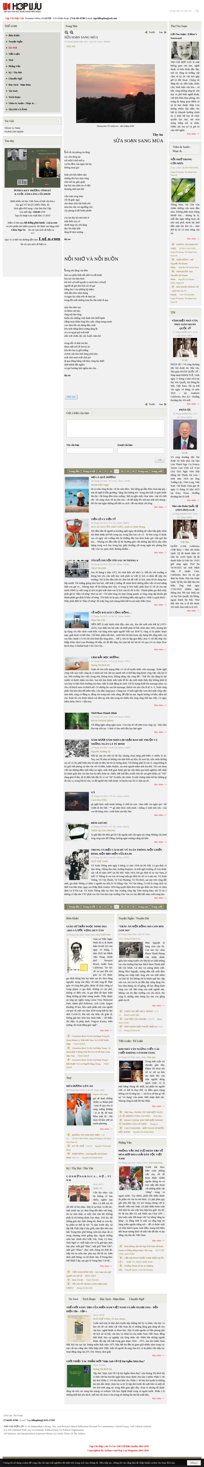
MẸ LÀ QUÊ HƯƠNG (103, 477)
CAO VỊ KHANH (186, 295)
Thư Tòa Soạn (179, 26)
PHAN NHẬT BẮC (132, 1015)
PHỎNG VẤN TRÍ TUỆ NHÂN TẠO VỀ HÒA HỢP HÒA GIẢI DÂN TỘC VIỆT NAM (141, 1154)
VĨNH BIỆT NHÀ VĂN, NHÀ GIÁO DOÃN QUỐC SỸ (185, 324)
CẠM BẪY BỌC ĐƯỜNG (105, 657)
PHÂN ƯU (185, 409)
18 (122, 471)
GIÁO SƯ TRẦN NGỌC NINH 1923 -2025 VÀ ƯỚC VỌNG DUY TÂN (86, 928)
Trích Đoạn (88, 1299)
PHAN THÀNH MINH (102, 720)
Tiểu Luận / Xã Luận (131, 1040)
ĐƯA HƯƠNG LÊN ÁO (79, 1085)
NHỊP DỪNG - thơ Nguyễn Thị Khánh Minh (182, 263)
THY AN (70, 46)
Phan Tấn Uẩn (98, 620)
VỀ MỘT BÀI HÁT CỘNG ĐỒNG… (111, 612)
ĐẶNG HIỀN (90, 1276)
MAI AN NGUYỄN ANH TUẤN (107, 526)
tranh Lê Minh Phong (135, 526)
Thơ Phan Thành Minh (104, 713)
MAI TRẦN (129, 1254)
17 (116, 471)
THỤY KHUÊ (79, 1044)
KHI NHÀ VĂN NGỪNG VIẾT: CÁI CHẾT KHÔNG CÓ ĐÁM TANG (139, 1050)
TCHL (185, 360)
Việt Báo (184, 542)
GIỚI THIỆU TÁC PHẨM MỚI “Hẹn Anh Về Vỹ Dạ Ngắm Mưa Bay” (105, 1361)
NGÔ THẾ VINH (99, 861)
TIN (173, 312)
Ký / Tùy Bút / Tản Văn (79, 1168)
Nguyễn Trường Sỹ (100, 751)
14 (100, 471)
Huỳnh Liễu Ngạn (100, 484)
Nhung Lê (154, 1124)
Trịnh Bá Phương (145, 1270)
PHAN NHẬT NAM (144, 1262)
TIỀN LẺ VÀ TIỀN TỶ (103, 519)
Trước (152, 32)
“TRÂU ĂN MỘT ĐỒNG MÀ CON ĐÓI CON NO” (141, 928)
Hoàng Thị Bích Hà (100, 665)
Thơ (68, 1078)
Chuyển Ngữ (136, 1299)
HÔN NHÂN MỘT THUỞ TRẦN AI (140, 1026)
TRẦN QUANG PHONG (103, 830)
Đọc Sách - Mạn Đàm (112, 1299)
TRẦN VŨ (130, 1262)
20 (133, 471)
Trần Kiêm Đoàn (156, 1163)
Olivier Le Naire (12, 128)
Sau (161, 32)
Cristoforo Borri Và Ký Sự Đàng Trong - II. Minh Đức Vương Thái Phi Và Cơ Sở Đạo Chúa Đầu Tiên (88, 1052)
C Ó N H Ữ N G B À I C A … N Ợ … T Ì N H (88, 1178)
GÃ (93, 792)
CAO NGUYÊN (99, 800)
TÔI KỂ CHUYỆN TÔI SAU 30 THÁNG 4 (114, 560)
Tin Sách (73, 1299)
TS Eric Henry (119, 1319)
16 (111, 471)
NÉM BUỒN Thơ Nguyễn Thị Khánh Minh (182, 275)
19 (128, 471)
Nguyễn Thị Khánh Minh (92, 1158)
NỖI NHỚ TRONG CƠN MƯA (181, 161)
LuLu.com (52, 222)
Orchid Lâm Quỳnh (14, 131)
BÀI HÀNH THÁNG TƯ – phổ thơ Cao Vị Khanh (185, 291)
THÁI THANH (98, 568)
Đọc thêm (158, 507)
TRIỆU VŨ (97, 1188)
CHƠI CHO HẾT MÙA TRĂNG (138, 1011)
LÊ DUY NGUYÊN (80, 1138)
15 (105, 471)
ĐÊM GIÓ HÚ (99, 822)
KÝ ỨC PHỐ (78, 1146)
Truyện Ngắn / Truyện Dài (134, 918)
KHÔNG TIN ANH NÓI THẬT (86, 1135)
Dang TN (180, 283)
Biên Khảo (72, 918)
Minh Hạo (151, 1057)
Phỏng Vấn (125, 1142)
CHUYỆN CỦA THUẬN (135, 1019)
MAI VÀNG (77, 1280)
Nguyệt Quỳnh (131, 1270)
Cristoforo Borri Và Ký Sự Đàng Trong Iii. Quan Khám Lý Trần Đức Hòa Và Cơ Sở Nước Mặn (88, 1040)
